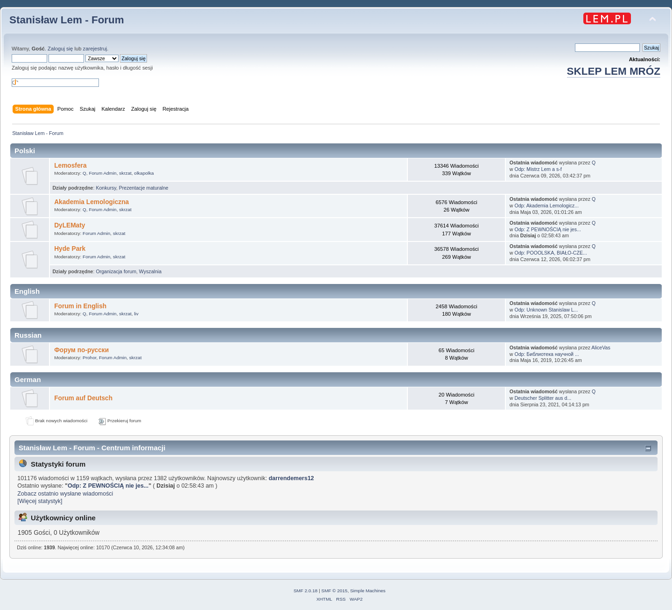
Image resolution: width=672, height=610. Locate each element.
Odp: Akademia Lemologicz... (546, 205)
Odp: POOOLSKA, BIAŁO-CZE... (550, 252)
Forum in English (80, 306)
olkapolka (144, 173)
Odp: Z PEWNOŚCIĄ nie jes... (547, 229)
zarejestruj (95, 48)
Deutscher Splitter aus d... (542, 398)
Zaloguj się (60, 48)
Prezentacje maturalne (143, 188)
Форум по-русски (81, 350)
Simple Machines (367, 590)
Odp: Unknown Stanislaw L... (546, 309)
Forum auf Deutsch (83, 398)
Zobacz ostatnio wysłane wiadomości (65, 493)
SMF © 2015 (335, 590)
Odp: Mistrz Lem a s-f (537, 169)
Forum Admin (102, 173)
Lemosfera (70, 165)
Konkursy (106, 188)
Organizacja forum (116, 271)
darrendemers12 (291, 478)
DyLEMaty (69, 225)
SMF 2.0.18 (306, 590)
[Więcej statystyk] (39, 501)
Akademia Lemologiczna (91, 202)
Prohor (89, 357)
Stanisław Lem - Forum (66, 20)
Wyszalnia (150, 271)
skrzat (125, 173)
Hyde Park (69, 248)
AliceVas (600, 347)
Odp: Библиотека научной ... (546, 354)
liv (136, 313)
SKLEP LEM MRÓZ (613, 71)
